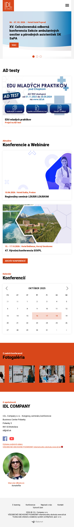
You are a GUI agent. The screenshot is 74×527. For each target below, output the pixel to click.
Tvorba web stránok (20, 517)
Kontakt (60, 505)
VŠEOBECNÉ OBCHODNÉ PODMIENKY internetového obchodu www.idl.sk (32, 447)
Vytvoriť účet (38, 507)
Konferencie (30, 505)
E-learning (16, 505)
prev (4, 374)
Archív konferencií (15, 261)
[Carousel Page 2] (37, 56)
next (70, 374)
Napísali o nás (46, 505)
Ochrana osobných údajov (13, 444)
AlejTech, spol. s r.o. (53, 517)
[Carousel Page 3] (41, 56)
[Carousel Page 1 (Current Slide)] (33, 56)
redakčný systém (36, 517)
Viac (14, 45)
